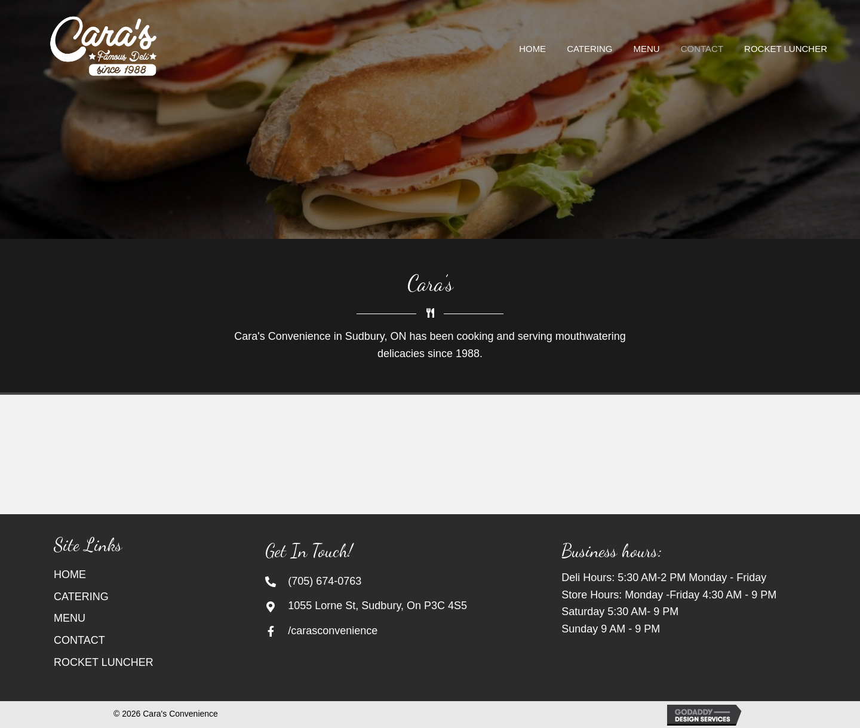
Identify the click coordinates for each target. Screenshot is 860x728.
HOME (70, 574)
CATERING (81, 597)
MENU (69, 618)
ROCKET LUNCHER (103, 662)
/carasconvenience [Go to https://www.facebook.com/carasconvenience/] (332, 631)
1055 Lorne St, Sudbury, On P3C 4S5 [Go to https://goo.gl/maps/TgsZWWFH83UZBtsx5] (377, 606)
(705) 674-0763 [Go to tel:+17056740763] (324, 581)
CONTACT (79, 640)
